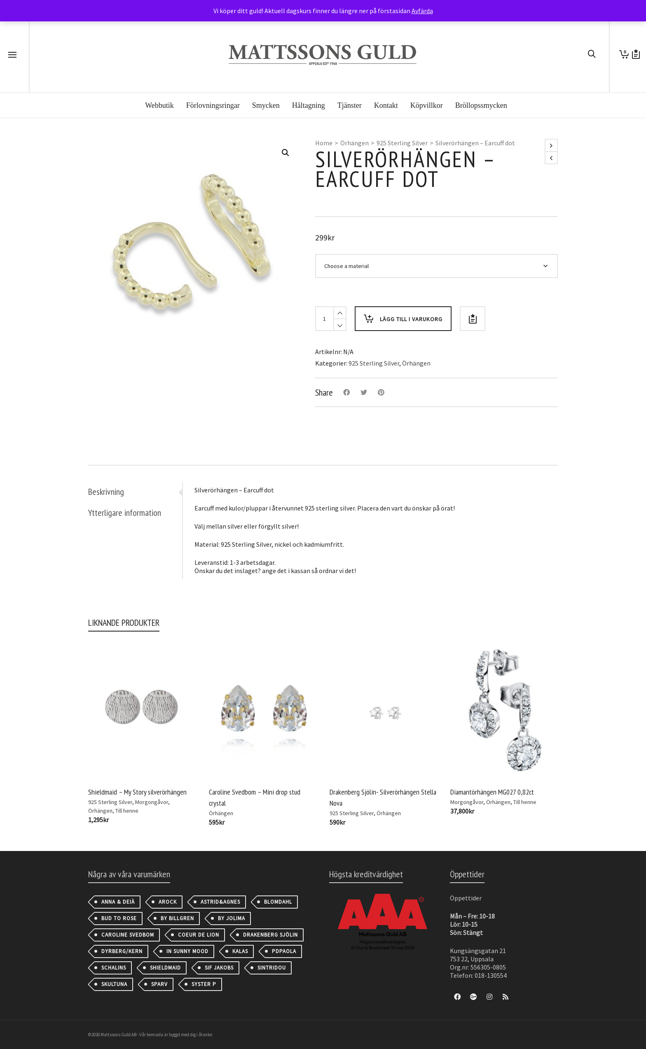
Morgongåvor (151, 802)
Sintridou (271, 967)
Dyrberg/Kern (122, 951)
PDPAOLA (284, 951)
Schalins (113, 967)
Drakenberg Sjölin (270, 934)
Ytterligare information (124, 512)
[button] (285, 152)
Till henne (126, 810)
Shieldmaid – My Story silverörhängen (137, 792)
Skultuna (114, 984)
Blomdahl (278, 901)
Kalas (240, 951)
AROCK (168, 901)
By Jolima (231, 918)
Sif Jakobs (219, 967)
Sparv (159, 984)
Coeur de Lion (198, 934)
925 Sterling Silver (402, 143)
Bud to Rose (119, 918)
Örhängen (354, 143)
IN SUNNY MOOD (187, 951)
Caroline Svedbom (127, 934)
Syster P (204, 984)
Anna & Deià (118, 901)
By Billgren (177, 918)
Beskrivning (106, 491)
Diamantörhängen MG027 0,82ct (492, 792)
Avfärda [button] (422, 11)
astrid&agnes (220, 901)
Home (323, 143)
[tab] (135, 491)
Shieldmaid (165, 967)
